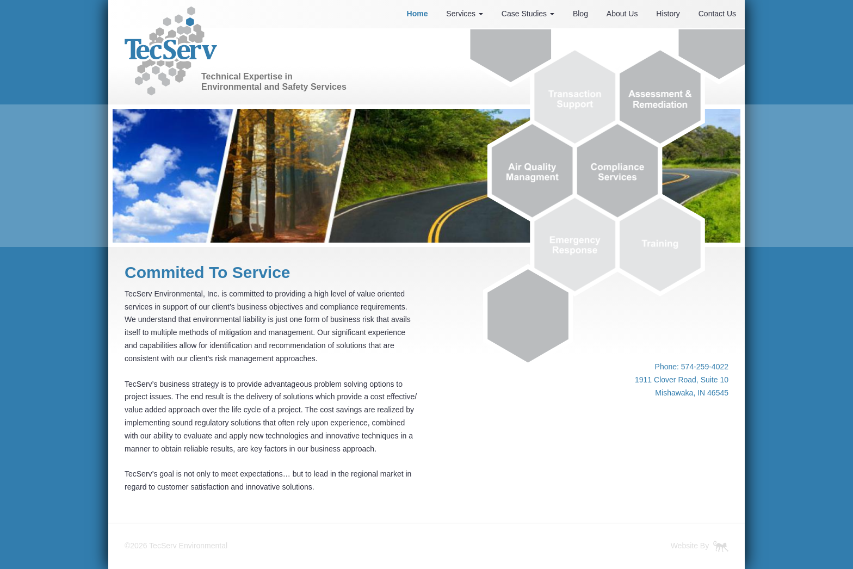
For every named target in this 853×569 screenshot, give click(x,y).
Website (684, 545)
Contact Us (717, 13)
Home (417, 13)
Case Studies (528, 13)
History (668, 13)
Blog (580, 13)
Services (464, 13)
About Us (622, 13)
